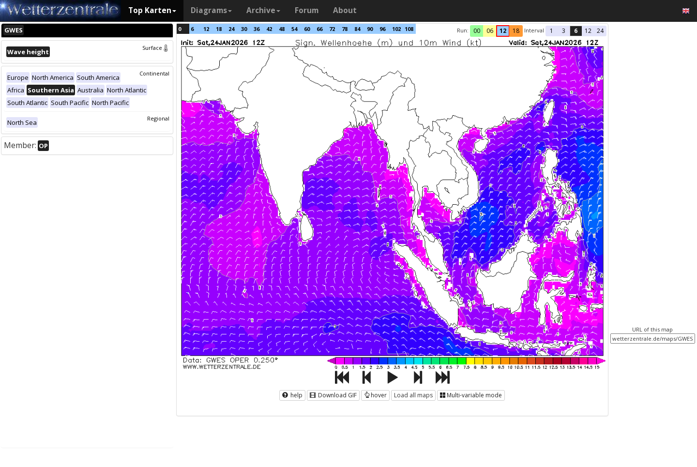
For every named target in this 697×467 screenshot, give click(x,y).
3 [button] (563, 31)
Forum (306, 10)
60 (307, 28)
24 (231, 28)
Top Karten (152, 10)
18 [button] (516, 31)
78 (345, 28)
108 (409, 28)
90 (370, 28)
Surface (155, 47)
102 (396, 28)
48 (282, 28)
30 (244, 28)
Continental (154, 73)
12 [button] (503, 31)
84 (357, 28)
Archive (263, 10)
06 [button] (489, 31)
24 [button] (600, 31)
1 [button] (551, 31)
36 (256, 28)
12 (206, 28)
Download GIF (333, 395)
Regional (158, 118)
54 (294, 28)
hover (375, 395)
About (345, 10)
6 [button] (575, 31)
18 (219, 28)
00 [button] (476, 31)
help (292, 395)
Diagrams (211, 10)
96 (382, 28)
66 (319, 28)
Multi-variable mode (471, 395)
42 (269, 28)
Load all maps (413, 395)
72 (332, 28)
